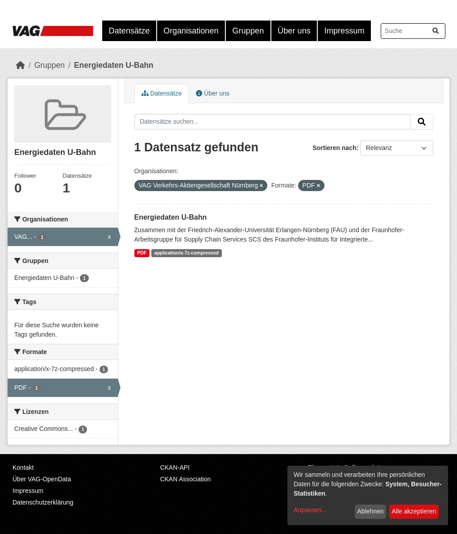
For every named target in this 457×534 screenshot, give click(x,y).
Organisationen (190, 30)
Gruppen (248, 30)
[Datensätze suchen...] (413, 31)
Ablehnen (370, 511)
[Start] (20, 65)
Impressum (344, 30)
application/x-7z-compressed (186, 252)
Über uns (294, 30)
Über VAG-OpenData (41, 479)
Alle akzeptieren (414, 511)
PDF (141, 252)
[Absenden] (436, 31)
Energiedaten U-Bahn (114, 65)
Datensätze (129, 30)
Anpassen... (310, 509)
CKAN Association (185, 479)
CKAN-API (175, 467)
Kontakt (22, 467)
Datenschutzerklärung (42, 502)
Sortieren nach (334, 147)
